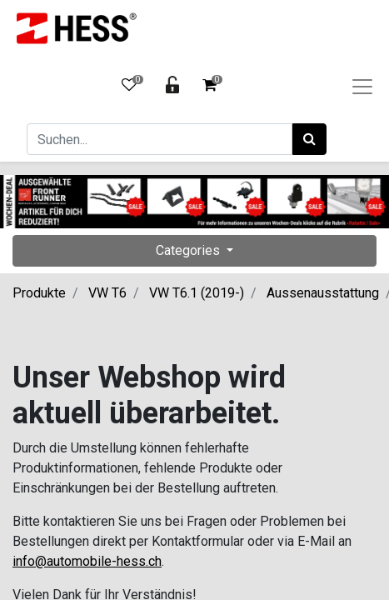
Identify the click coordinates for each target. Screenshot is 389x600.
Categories (189, 250)
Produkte (39, 293)
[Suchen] (309, 139)
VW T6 (107, 293)
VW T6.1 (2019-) (196, 293)
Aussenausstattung (323, 293)
